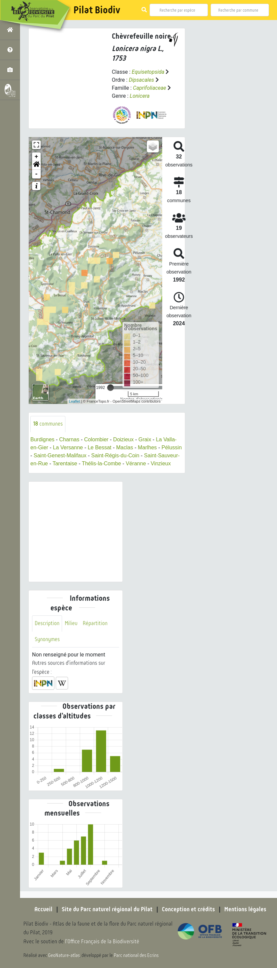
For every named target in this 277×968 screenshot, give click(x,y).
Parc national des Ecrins (136, 955)
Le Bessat (99, 447)
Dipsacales (141, 80)
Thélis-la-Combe (101, 463)
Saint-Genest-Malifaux (60, 455)
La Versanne (68, 447)
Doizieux (123, 439)
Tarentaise (64, 463)
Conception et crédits (188, 909)
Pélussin (172, 447)
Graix (144, 439)
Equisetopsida (148, 72)
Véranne (136, 463)
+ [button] (36, 157)
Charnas (69, 439)
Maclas (124, 447)
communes (48, 424)
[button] (36, 165)
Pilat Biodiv (96, 10)
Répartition (95, 623)
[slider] (110, 387)
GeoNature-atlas (64, 955)
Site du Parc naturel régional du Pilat (107, 909)
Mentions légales (245, 909)
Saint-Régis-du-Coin (115, 455)
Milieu (71, 623)
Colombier (96, 439)
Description (47, 623)
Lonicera (140, 96)
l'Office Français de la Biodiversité (102, 941)
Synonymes (47, 639)
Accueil (43, 909)
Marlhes (147, 447)
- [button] (36, 174)
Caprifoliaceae (149, 88)
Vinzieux (161, 463)
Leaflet (74, 401)
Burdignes (42, 439)
